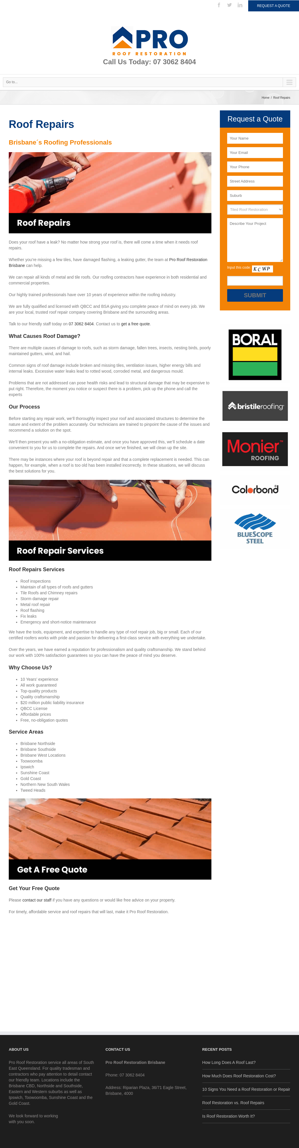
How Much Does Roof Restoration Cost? (239, 1076)
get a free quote (135, 324)
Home (266, 97)
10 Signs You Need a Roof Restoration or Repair (246, 1089)
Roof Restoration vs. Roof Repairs (233, 1102)
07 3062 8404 (81, 324)
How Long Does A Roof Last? (229, 1062)
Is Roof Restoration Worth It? (228, 1116)
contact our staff (36, 900)
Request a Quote (273, 6)
